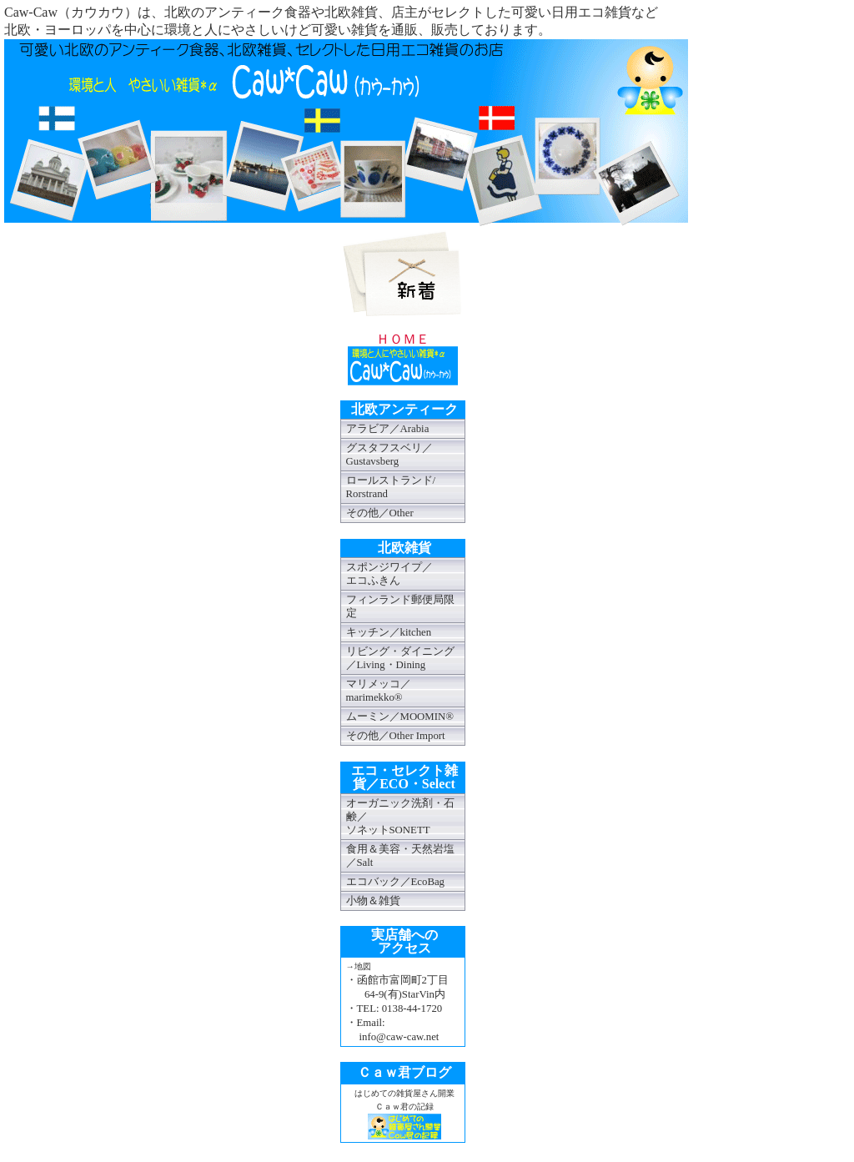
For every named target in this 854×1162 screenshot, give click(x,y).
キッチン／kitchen (389, 632)
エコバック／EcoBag (395, 882)
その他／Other (380, 513)
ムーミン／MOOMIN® (400, 716)
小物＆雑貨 (373, 901)
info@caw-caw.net (399, 1037)
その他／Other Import (395, 736)
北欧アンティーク (404, 409)
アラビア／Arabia (388, 429)
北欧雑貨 (404, 548)
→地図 (358, 966)
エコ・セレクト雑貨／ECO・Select (404, 777)
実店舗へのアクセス (404, 941)
